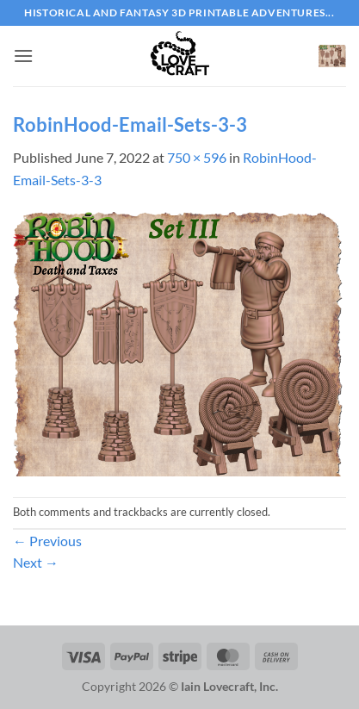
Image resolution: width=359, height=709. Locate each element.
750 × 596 (196, 157)
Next (36, 562)
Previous (47, 540)
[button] (23, 55)
